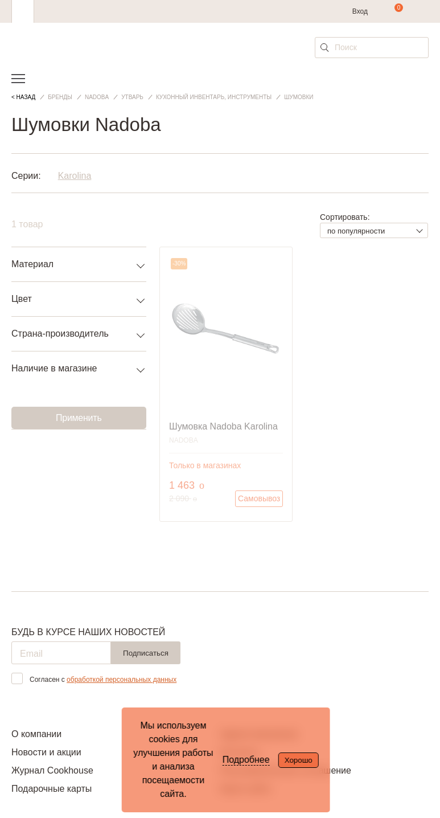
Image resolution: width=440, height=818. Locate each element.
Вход (360, 11)
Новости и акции (46, 752)
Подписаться (145, 653)
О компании (36, 734)
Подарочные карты (51, 789)
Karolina (75, 176)
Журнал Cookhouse (52, 770)
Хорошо (298, 760)
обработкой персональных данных (121, 680)
